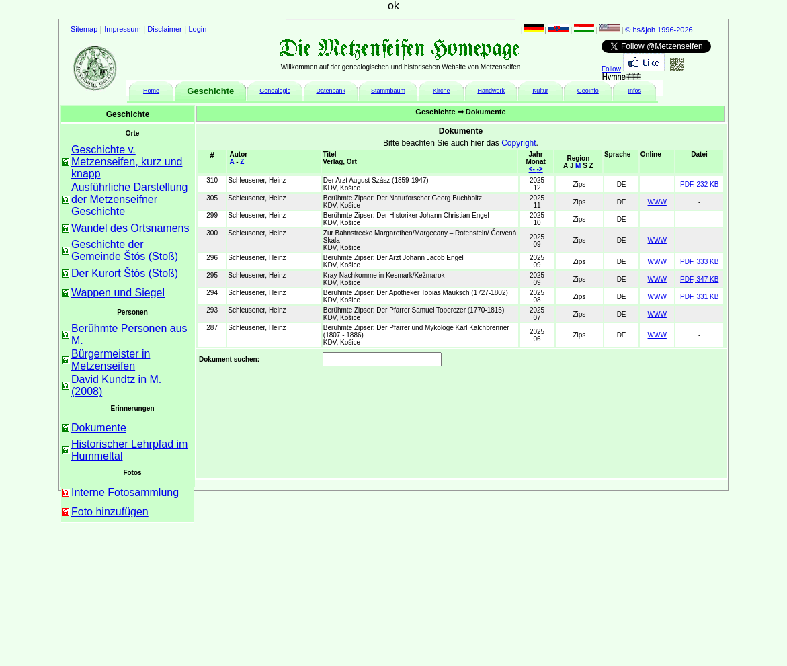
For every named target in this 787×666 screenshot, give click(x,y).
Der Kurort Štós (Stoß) (124, 273)
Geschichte (210, 91)
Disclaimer (164, 29)
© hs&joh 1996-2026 (658, 30)
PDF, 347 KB (699, 279)
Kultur (540, 90)
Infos (635, 90)
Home (151, 90)
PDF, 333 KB (699, 261)
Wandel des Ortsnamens (130, 228)
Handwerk (491, 90)
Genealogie (274, 90)
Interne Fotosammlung (125, 492)
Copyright (518, 143)
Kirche (441, 90)
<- (533, 169)
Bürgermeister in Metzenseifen (110, 360)
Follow (611, 69)
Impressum (122, 29)
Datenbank (330, 90)
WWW (657, 202)
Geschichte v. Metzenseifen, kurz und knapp (126, 161)
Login (198, 29)
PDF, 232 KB (699, 184)
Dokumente (98, 427)
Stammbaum (388, 90)
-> (540, 169)
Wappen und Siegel (118, 292)
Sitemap (84, 29)
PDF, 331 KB (699, 296)
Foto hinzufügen (110, 511)
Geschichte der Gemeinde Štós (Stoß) (124, 250)
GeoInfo (588, 90)
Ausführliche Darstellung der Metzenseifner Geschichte (129, 199)
